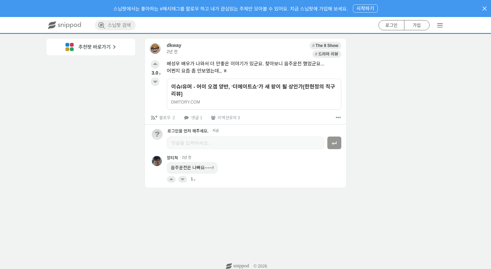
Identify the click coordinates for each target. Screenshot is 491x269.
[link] (295, 45)
